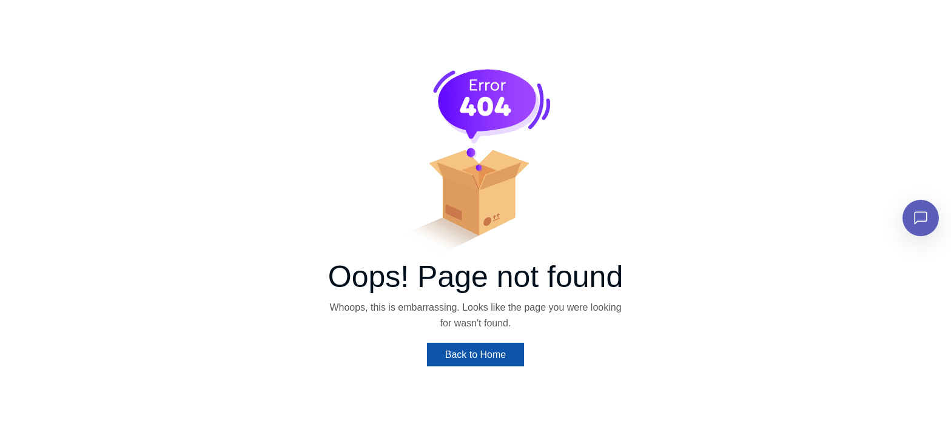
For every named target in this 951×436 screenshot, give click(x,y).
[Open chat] (920, 218)
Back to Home (475, 354)
